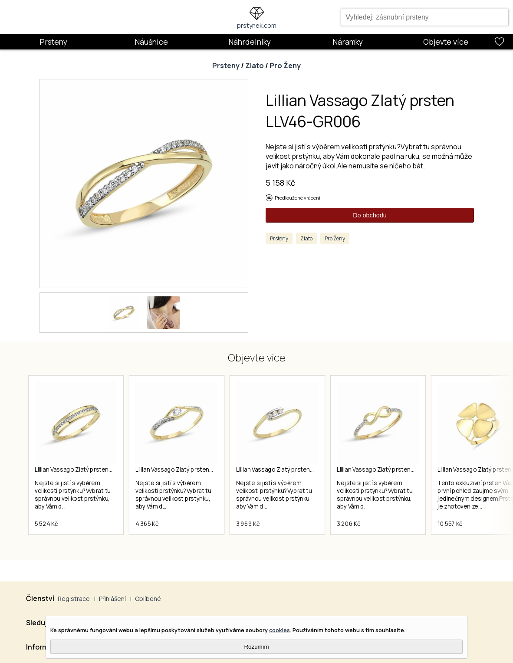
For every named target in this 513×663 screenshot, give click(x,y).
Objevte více (445, 41)
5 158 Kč (280, 182)
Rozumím (256, 646)
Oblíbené (148, 598)
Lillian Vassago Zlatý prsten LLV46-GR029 (393, 469)
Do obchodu (370, 215)
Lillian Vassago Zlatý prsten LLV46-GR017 (190, 469)
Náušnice (151, 41)
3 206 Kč (348, 524)
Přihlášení (112, 598)
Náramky (347, 41)
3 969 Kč (248, 524)
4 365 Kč (146, 524)
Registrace (74, 598)
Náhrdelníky (249, 41)
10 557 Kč (450, 524)
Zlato (254, 65)
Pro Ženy (285, 65)
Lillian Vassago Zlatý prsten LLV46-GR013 (90, 469)
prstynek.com (256, 25)
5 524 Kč (46, 524)
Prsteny (53, 41)
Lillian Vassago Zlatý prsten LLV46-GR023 (292, 469)
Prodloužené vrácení (297, 197)
